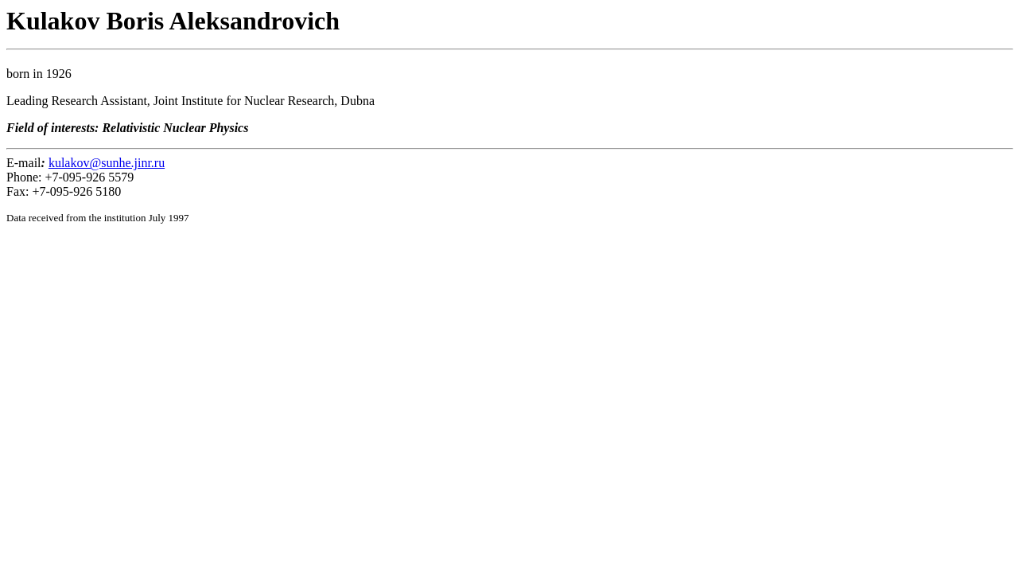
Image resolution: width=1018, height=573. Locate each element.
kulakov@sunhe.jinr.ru (107, 163)
